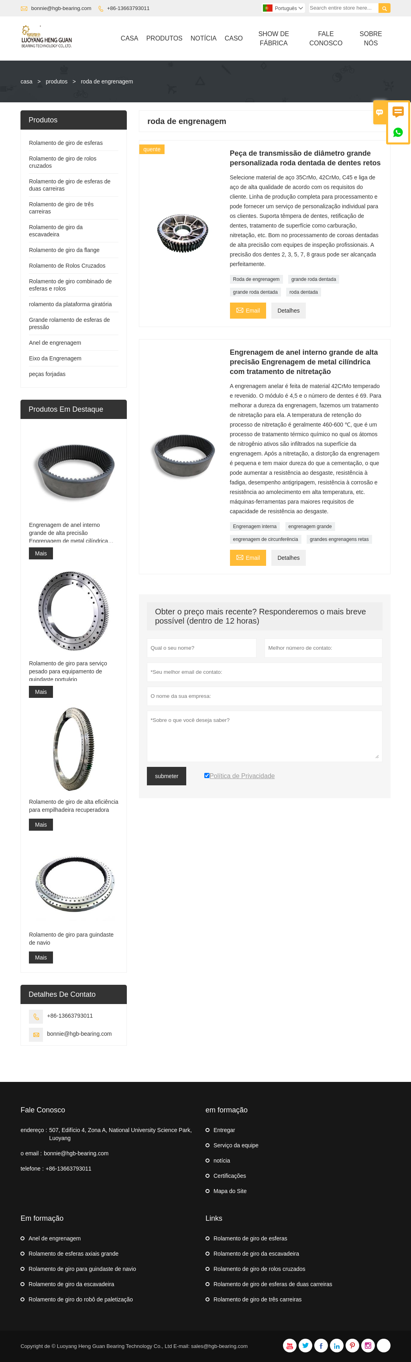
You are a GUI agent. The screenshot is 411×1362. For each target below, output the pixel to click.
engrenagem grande (310, 526)
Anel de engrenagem (55, 342)
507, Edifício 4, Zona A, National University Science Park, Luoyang (120, 1134)
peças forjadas (47, 374)
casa (26, 81)
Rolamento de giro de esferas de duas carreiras (273, 1284)
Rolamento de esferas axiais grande (73, 1253)
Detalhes (288, 310)
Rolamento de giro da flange (64, 250)
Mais (41, 553)
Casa (129, 38)
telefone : (32, 1168)
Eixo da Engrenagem (55, 358)
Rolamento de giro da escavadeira (71, 1284)
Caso (234, 38)
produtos (56, 81)
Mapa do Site (230, 1191)
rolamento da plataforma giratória (70, 304)
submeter (166, 776)
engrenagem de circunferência (265, 539)
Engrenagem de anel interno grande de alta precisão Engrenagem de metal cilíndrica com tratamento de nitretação (68, 533)
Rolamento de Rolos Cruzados (67, 265)
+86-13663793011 (128, 8)
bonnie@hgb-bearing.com (61, 8)
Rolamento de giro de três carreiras (257, 1299)
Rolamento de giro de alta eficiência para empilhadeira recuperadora (73, 806)
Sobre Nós (371, 38)
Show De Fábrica (273, 38)
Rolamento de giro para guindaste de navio (71, 938)
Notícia (204, 38)
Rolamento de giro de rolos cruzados (259, 1269)
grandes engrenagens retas (339, 539)
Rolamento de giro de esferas (66, 143)
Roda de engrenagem (256, 279)
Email (248, 309)
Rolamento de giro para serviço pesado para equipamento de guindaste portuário (68, 671)
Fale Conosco (326, 38)
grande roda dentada (313, 279)
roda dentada (303, 292)
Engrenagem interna (255, 526)
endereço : (33, 1130)
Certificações (230, 1176)
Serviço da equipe (236, 1145)
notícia (222, 1160)
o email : (31, 1153)
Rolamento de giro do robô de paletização (80, 1299)
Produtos (164, 38)
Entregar (224, 1130)
